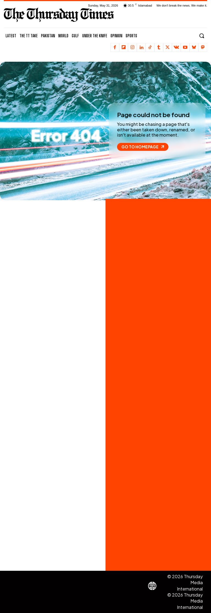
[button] (201, 35)
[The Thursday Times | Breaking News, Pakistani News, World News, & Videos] (59, 14)
